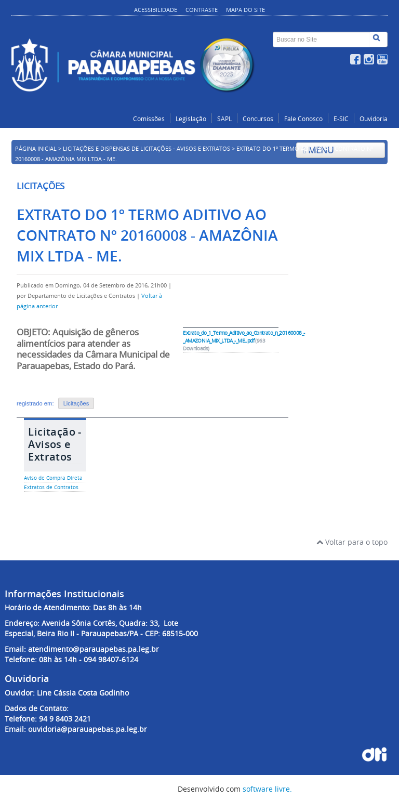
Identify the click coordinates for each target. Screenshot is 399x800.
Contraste (201, 10)
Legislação (191, 118)
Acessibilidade (155, 10)
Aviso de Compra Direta (53, 478)
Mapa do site (245, 10)
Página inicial (36, 148)
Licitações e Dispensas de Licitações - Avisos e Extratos (146, 148)
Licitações (76, 403)
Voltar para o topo (352, 542)
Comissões (149, 118)
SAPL (224, 118)
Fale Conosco (303, 118)
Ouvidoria (374, 118)
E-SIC (341, 118)
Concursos (258, 118)
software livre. (267, 789)
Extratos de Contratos (51, 487)
